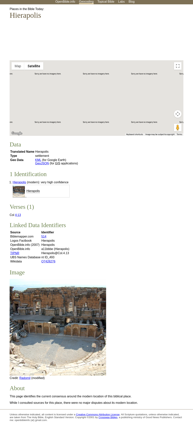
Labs (121, 1)
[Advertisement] (155, 33)
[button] (102, 107)
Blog (132, 1)
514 (43, 236)
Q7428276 (48, 261)
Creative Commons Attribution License (97, 414)
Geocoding (86, 1)
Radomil (25, 378)
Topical (105, 1)
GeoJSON (42, 163)
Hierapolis (19, 182)
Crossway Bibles (108, 417)
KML (38, 160)
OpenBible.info (65, 1)
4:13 (18, 215)
